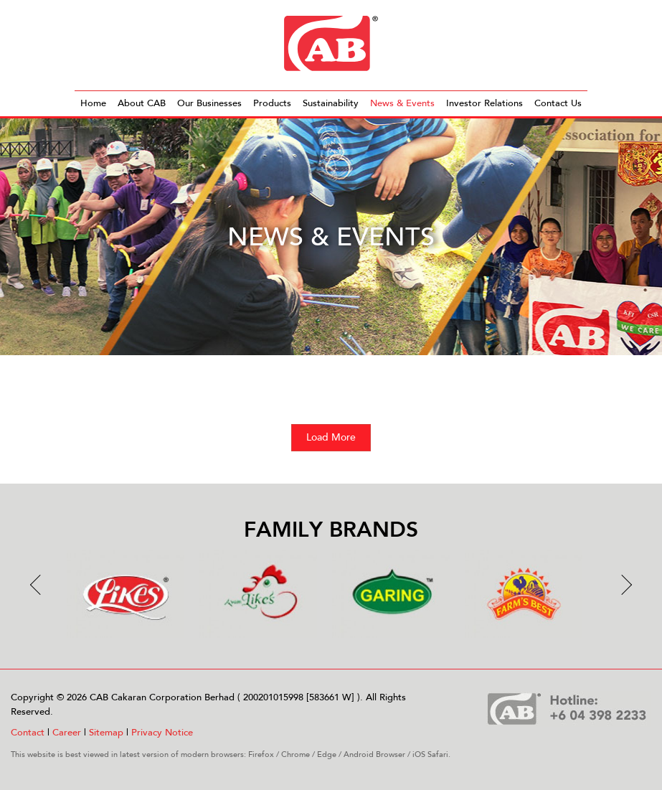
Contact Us (558, 103)
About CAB (142, 103)
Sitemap (106, 732)
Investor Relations (484, 103)
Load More (331, 437)
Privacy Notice (162, 732)
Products (272, 103)
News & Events (402, 103)
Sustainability (331, 103)
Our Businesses (209, 103)
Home (93, 103)
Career (66, 732)
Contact (27, 732)
